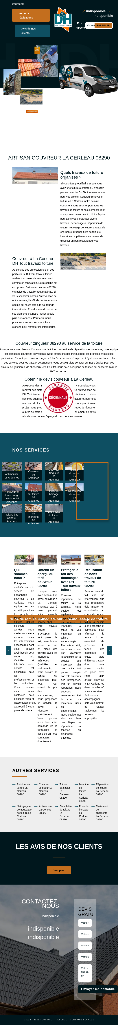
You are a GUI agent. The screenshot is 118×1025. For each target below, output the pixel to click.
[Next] (109, 650)
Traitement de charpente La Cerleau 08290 (100, 813)
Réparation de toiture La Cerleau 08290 (100, 789)
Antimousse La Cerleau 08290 (43, 809)
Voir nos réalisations (26, 15)
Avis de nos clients (28, 30)
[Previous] (8, 650)
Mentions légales (82, 1020)
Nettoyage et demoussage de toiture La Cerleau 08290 (22, 813)
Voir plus (59, 870)
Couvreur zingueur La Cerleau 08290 (43, 789)
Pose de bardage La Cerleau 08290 (81, 813)
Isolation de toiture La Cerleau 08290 (82, 792)
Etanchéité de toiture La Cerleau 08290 (63, 813)
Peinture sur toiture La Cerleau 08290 (21, 789)
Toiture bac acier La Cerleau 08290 (62, 791)
